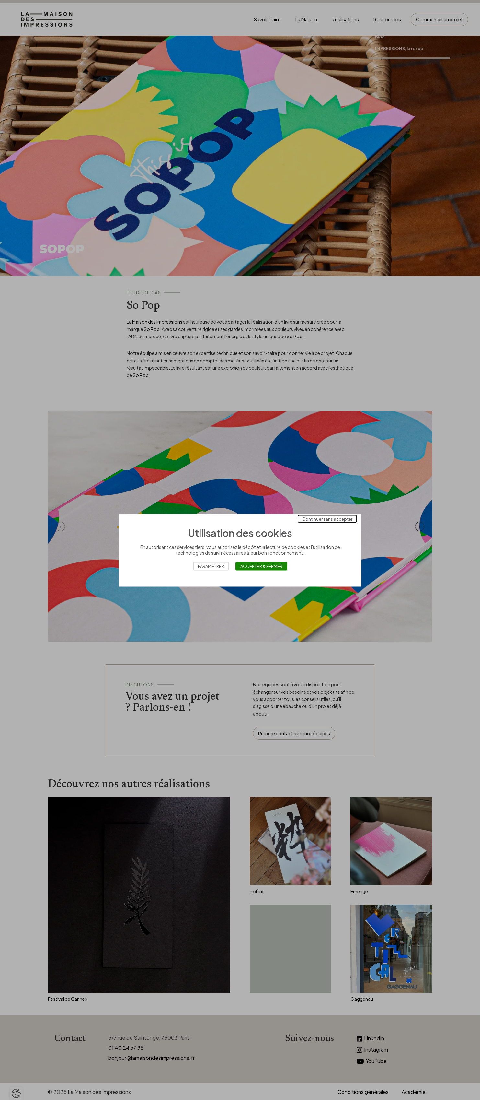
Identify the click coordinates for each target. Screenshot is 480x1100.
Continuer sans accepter (327, 518)
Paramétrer (211, 566)
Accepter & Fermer (261, 566)
